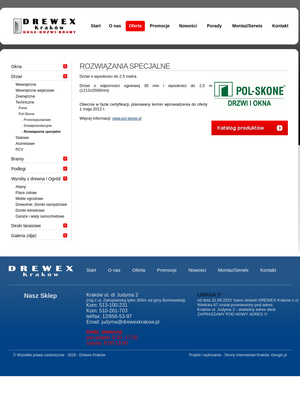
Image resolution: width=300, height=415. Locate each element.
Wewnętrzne (26, 84)
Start (96, 25)
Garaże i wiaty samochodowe (40, 216)
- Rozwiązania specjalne (41, 131)
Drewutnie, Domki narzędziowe (41, 204)
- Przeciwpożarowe (36, 120)
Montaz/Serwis (233, 270)
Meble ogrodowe (29, 198)
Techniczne (25, 102)
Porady (214, 25)
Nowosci (197, 270)
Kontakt (280, 25)
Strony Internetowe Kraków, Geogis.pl (255, 355)
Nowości (188, 25)
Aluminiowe (25, 143)
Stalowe (22, 138)
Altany (21, 187)
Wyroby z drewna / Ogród (36, 178)
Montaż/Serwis (247, 25)
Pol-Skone (27, 114)
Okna (16, 66)
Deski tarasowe (26, 225)
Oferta (135, 25)
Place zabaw (26, 193)
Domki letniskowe (30, 210)
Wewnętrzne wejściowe (35, 90)
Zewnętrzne (25, 96)
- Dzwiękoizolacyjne (37, 125)
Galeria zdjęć (24, 235)
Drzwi (16, 76)
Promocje (160, 25)
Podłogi (18, 168)
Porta (23, 108)
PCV (19, 149)
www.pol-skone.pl (126, 118)
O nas (115, 25)
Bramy (17, 158)
